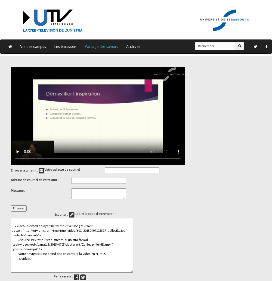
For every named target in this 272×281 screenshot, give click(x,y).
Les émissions (65, 46)
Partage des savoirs (101, 46)
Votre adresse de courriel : (62, 170)
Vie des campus (33, 46)
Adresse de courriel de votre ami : (34, 180)
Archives (133, 46)
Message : (18, 191)
